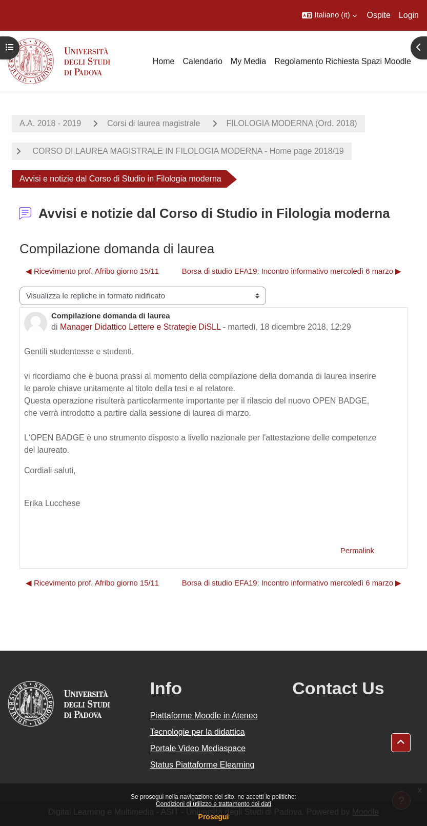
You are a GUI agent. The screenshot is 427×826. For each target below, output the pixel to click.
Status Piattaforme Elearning (202, 764)
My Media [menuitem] (248, 61)
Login (409, 15)
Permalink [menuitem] (357, 551)
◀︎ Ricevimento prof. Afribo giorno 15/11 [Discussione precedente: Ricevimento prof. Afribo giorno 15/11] (92, 271)
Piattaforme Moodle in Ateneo (204, 715)
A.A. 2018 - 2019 (50, 123)
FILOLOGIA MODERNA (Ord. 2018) (292, 123)
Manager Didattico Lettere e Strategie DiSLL (140, 327)
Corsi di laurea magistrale (153, 123)
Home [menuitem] (164, 61)
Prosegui (213, 817)
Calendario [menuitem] (202, 61)
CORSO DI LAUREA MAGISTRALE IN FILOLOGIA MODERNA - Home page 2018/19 (187, 151)
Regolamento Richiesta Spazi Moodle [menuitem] (342, 61)
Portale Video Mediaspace (198, 748)
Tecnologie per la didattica (197, 732)
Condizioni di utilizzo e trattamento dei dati (213, 804)
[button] (329, 15)
